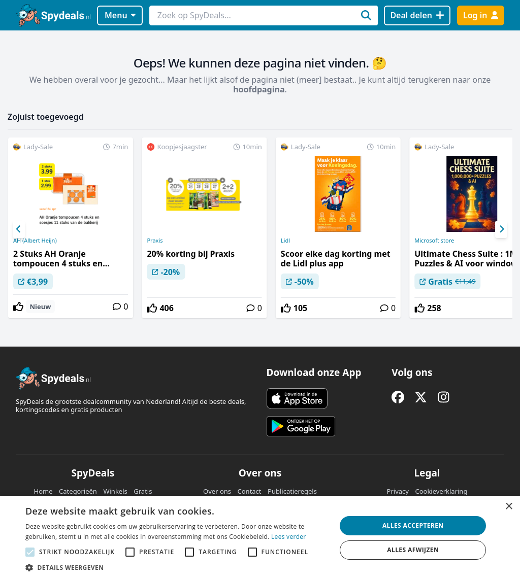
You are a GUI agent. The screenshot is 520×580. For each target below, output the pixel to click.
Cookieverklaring (441, 491)
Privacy (398, 491)
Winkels (115, 491)
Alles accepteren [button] (413, 525)
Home (43, 491)
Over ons (217, 491)
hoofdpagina (258, 89)
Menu (120, 15)
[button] (176, 567)
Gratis (143, 491)
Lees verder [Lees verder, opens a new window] (288, 536)
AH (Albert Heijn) (35, 240)
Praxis (154, 240)
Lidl (285, 240)
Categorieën (78, 491)
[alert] (260, 538)
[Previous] (19, 229)
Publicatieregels (292, 491)
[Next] (501, 229)
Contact (250, 491)
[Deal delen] (417, 15)
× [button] (508, 506)
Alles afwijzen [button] (413, 549)
